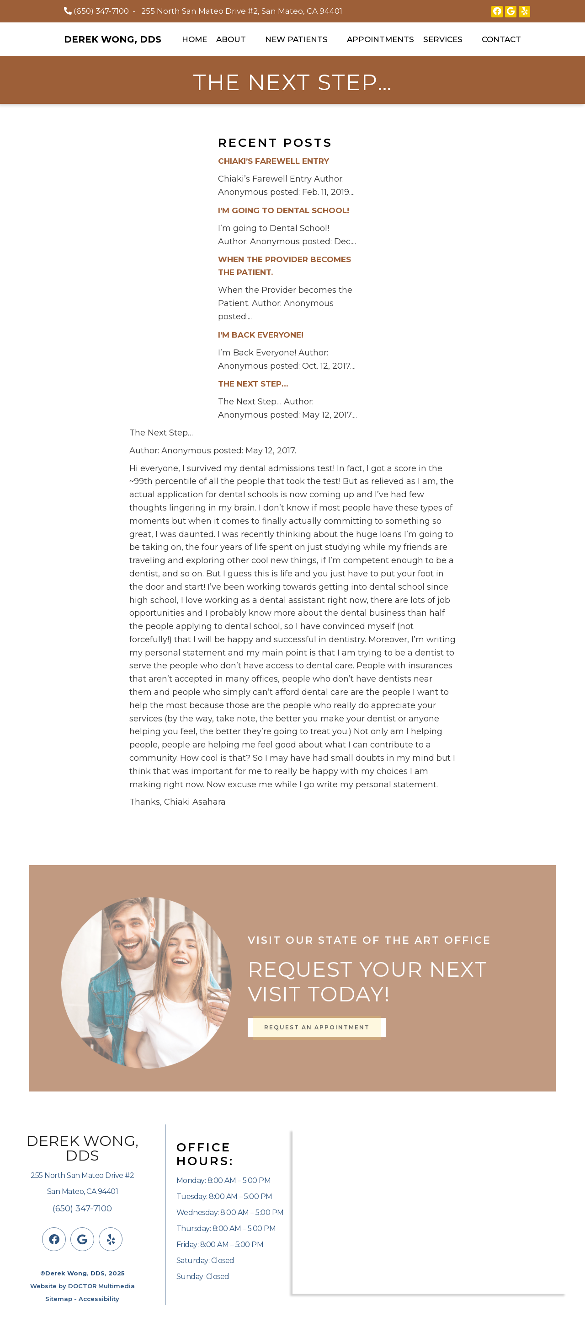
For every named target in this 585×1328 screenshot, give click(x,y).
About (231, 39)
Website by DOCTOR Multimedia (82, 1286)
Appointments (380, 39)
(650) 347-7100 (101, 11)
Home (194, 39)
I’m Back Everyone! (260, 334)
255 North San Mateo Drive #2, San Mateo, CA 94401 (241, 11)
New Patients (296, 39)
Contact (501, 39)
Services (443, 39)
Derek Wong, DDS (112, 39)
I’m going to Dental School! (283, 210)
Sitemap (58, 1298)
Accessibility (99, 1298)
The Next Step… (253, 383)
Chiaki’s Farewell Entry (273, 161)
